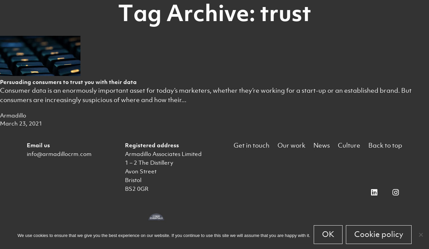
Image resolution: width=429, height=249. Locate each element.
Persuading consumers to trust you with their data (68, 82)
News (321, 145)
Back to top (385, 145)
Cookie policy (378, 234)
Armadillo (13, 115)
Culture (349, 145)
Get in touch (251, 145)
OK (328, 234)
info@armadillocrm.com (59, 154)
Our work (291, 145)
